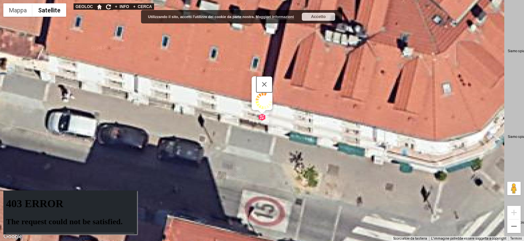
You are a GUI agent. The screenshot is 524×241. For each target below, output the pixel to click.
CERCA (142, 6)
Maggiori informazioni (275, 17)
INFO (122, 6)
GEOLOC (84, 6)
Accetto (318, 16)
